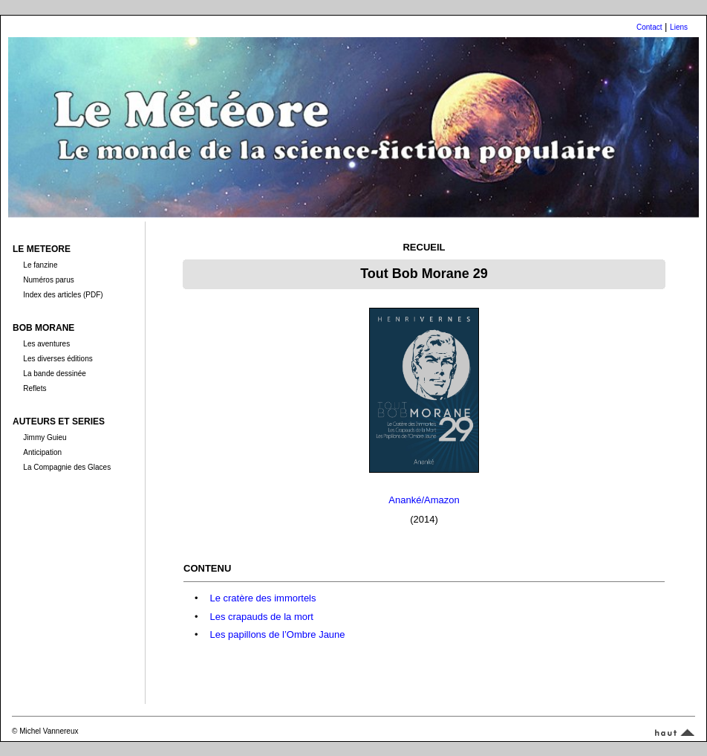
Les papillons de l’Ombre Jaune (277, 634)
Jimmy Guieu (44, 437)
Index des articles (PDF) (62, 295)
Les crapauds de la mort (261, 616)
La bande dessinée (54, 373)
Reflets (34, 388)
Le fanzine (40, 265)
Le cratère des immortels (262, 598)
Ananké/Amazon (423, 499)
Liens (679, 27)
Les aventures (46, 344)
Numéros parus (48, 280)
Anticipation (42, 452)
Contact (649, 27)
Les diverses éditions (57, 359)
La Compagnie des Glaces (67, 467)
